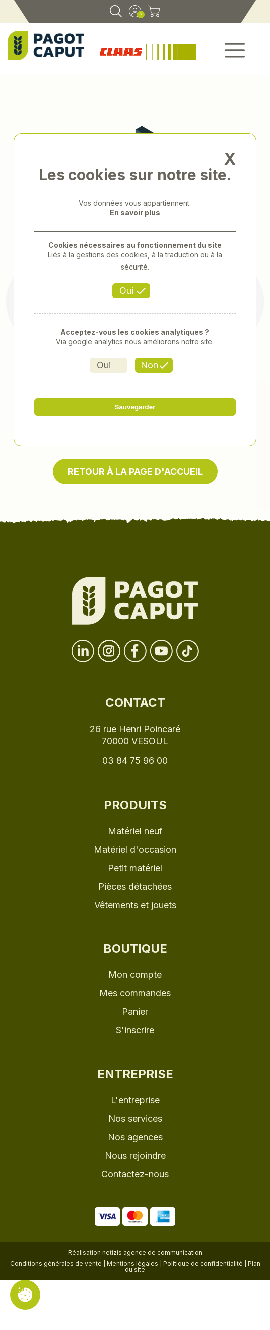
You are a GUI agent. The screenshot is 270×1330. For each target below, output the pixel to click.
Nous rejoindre (135, 1155)
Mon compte (135, 974)
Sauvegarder (135, 407)
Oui (126, 290)
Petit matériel (135, 868)
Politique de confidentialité (203, 1263)
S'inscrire (135, 1030)
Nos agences (135, 1137)
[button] (235, 53)
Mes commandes (135, 993)
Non (149, 365)
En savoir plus (135, 212)
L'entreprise (135, 1100)
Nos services (135, 1118)
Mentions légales (132, 1263)
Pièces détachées (135, 886)
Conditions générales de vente (56, 1263)
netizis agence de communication (152, 1252)
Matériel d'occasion (135, 849)
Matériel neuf (135, 831)
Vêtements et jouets (135, 905)
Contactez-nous (135, 1174)
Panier (135, 1011)
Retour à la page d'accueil (135, 471)
